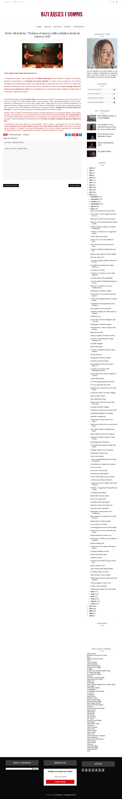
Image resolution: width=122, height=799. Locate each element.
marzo (93, 599)
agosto (93, 206)
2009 (91, 611)
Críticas (47, 27)
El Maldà (89, 669)
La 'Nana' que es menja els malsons (101, 480)
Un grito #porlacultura (97, 378)
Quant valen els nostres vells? (99, 496)
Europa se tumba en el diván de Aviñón (102, 335)
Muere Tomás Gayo (96, 346)
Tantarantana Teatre (93, 723)
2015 (91, 187)
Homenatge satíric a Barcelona (99, 442)
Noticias (57, 27)
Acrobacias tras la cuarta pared (99, 502)
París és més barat (96, 354)
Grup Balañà (91, 686)
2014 (91, 190)
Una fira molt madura (97, 456)
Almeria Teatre (91, 653)
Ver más (113, 77)
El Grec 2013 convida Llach (98, 470)
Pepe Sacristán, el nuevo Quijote (100, 575)
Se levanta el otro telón (97, 270)
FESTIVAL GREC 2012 (97, 257)
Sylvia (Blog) (91, 722)
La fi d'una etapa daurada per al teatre (102, 381)
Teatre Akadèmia (92, 727)
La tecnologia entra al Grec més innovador (103, 527)
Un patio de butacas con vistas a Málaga (102, 393)
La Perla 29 (90, 693)
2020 (91, 175)
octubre (94, 201)
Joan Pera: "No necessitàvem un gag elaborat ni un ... (101, 339)
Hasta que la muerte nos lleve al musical (102, 219)
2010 (91, 608)
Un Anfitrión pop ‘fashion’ (98, 492)
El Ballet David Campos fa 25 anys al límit (103, 589)
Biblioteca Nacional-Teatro (95, 659)
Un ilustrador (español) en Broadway (101, 413)
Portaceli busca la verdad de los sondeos (102, 464)
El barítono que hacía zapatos (99, 361)
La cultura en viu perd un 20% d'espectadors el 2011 (99, 369)
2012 (91, 195)
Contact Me (17, 2)
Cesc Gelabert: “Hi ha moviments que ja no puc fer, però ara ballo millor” (107, 127)
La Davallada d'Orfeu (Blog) (95, 691)
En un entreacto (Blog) (94, 674)
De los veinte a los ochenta (98, 524)
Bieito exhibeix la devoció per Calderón (102, 434)
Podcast (67, 27)
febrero (94, 601)
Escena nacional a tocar (97, 565)
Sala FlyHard (91, 715)
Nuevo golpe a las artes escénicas (100, 308)
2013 (91, 192)
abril (92, 596)
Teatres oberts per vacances (99, 236)
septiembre (95, 204)
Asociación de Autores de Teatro (97, 655)
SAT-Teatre (90, 718)
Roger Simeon (91, 710)
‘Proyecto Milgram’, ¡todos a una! (100, 583)
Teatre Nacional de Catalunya (96, 735)
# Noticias (26, 134)
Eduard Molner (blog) (93, 665)
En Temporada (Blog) (93, 672)
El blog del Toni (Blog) (94, 667)
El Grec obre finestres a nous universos (102, 477)
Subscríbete (60, 782)
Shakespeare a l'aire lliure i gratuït (100, 291)
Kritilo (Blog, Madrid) (93, 688)
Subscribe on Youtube (102, 98)
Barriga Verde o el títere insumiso (100, 521)
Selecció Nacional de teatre (98, 554)
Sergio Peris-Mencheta (58, 40)
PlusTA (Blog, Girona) (93, 703)
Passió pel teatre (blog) (94, 701)
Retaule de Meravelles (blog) (96, 708)
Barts (88, 657)
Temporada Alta (92, 749)
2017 (91, 182)
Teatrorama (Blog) (92, 747)
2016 (91, 185)
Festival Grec (91, 681)
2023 (91, 168)
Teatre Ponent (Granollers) (95, 739)
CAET (89, 660)
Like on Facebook (102, 94)
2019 (91, 178)
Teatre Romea (91, 741)
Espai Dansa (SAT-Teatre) (95, 679)
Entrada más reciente (10, 185)
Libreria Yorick (91, 696)
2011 (91, 606)
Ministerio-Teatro (92, 698)
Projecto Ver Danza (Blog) (95, 705)
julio (92, 209)
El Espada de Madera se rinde (99, 551)
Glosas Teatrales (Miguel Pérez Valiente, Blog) (101, 684)
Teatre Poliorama (92, 737)
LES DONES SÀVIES (104, 152)
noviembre (95, 199)
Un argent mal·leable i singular (99, 407)
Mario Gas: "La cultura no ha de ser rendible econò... (101, 287)
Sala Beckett (91, 713)
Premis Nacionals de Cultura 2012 (100, 535)
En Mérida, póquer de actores (99, 572)
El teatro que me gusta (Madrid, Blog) (98, 671)
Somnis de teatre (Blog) (94, 720)
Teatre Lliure (91, 734)
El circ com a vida (95, 467)
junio (93, 591)
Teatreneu (90, 744)
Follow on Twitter (102, 89)
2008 (91, 613)
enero (93, 604)
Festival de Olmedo (39, 40)
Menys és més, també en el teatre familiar (103, 254)
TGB (88, 751)
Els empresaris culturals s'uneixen (100, 358)
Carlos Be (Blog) (92, 662)
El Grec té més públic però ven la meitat (102, 211)
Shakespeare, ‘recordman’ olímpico (101, 324)
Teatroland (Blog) (92, 746)
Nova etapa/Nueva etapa (98, 399)
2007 (91, 616)
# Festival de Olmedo (15, 134)
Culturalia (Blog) (92, 664)
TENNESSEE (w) (95, 316)
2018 (91, 180)
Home (7, 2)
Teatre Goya (91, 729)
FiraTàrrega (90, 683)
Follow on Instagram (102, 102)
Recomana (90, 706)
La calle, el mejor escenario (98, 586)
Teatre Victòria (91, 742)
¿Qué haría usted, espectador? (99, 508)
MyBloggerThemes (70, 795)
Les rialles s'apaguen (96, 343)
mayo (93, 594)
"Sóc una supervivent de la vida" (100, 385)
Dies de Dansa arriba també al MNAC (101, 569)
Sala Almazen (91, 712)
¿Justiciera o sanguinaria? (98, 416)
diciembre (94, 197)
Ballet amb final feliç (96, 332)
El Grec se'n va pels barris (98, 499)
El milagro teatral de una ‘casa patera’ (101, 450)
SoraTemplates (57, 795)
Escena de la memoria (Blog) (95, 677)
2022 (91, 170)
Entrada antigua (75, 185)
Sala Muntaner (91, 717)
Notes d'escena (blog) (93, 700)
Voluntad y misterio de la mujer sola (101, 505)
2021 (91, 173)
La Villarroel (90, 695)
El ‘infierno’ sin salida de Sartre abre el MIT (103, 410)
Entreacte (90, 676)
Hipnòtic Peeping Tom (97, 543)
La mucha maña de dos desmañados (101, 278)
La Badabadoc (91, 689)
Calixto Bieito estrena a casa (99, 453)
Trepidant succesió (96, 557)
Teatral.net (90, 725)
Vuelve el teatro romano (97, 396)
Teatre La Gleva (92, 730)
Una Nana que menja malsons (99, 473)
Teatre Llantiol (91, 732)
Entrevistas (79, 27)
